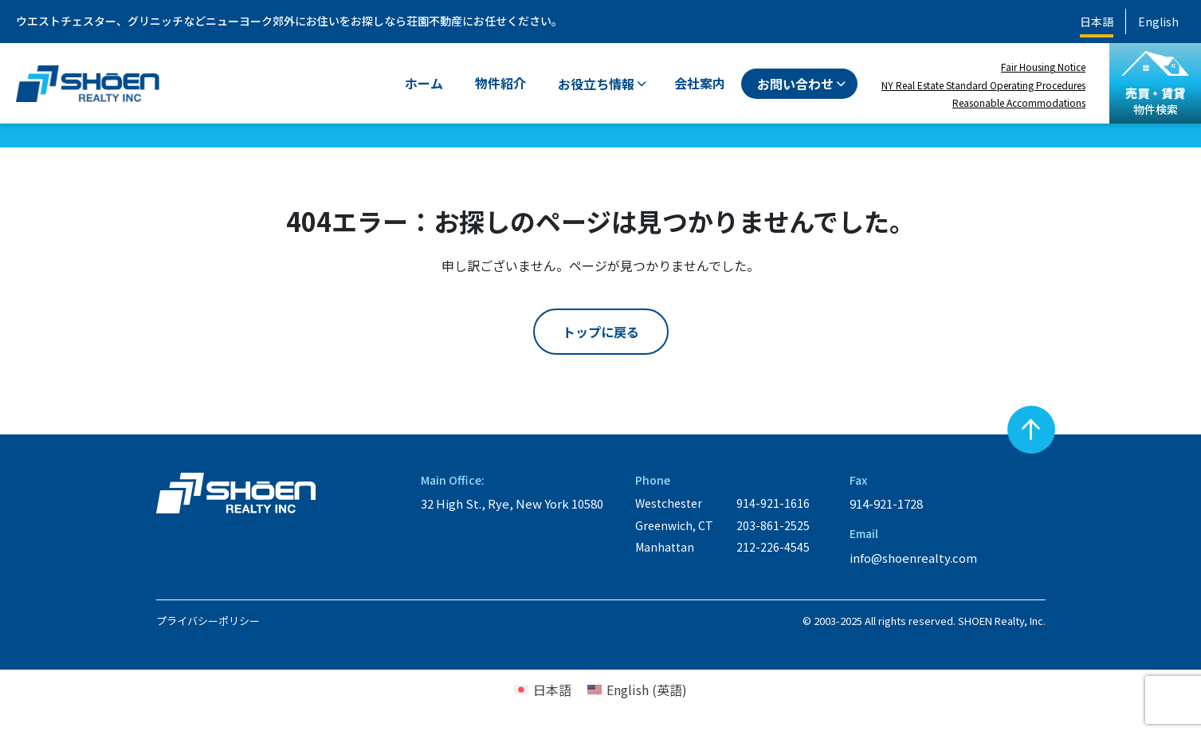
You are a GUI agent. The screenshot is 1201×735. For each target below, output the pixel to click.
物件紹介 (500, 82)
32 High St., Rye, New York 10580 (512, 503)
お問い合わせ (795, 83)
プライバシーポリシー (208, 620)
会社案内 (699, 82)
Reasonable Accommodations (1018, 102)
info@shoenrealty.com (913, 557)
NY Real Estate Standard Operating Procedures (983, 85)
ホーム (424, 82)
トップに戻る (601, 331)
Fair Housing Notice (1043, 66)
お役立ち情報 (596, 83)
